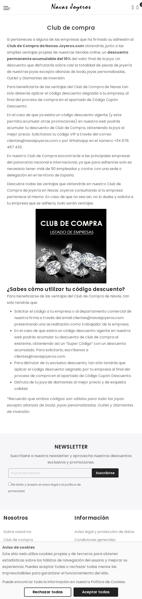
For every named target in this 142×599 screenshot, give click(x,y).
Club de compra (18, 539)
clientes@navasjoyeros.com (32, 140)
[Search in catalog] (133, 7)
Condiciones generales (95, 539)
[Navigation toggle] (6, 7)
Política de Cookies (108, 582)
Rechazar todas (48, 592)
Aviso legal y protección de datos (104, 531)
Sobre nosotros (17, 531)
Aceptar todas (96, 592)
